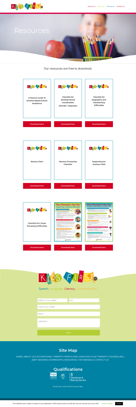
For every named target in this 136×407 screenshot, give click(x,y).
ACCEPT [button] (119, 403)
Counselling (116, 356)
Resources (111, 6)
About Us (91, 6)
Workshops (56, 359)
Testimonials (86, 359)
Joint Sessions (40, 359)
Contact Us (120, 6)
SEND (68, 333)
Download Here (37, 124)
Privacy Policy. (77, 386)
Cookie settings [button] (107, 404)
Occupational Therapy (49, 356)
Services (101, 6)
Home (19, 356)
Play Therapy (99, 356)
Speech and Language (77, 356)
